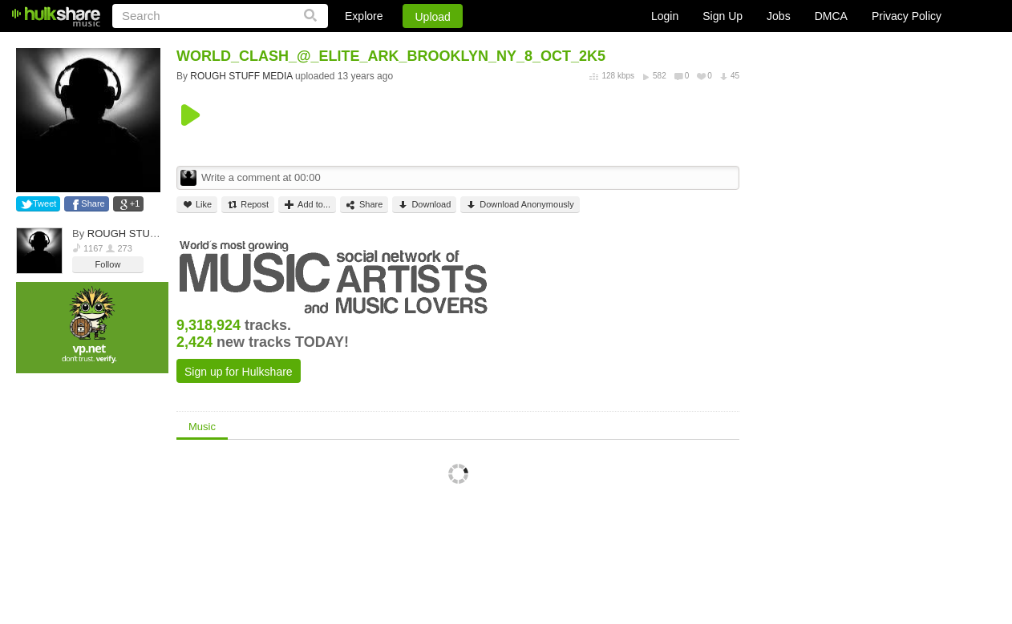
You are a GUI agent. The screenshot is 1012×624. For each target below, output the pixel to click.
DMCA (831, 16)
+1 (135, 203)
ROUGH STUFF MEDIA (143, 233)
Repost (248, 205)
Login (664, 16)
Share (92, 203)
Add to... (307, 205)
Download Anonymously (519, 205)
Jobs (779, 16)
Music (202, 427)
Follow (108, 264)
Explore (364, 16)
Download (424, 205)
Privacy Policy (906, 16)
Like (197, 205)
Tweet (44, 203)
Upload (432, 16)
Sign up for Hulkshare (238, 371)
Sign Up (722, 16)
